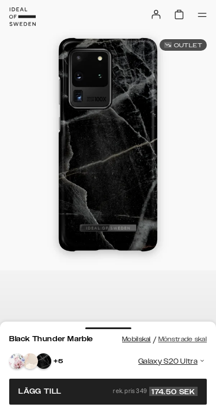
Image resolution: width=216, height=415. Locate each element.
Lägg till (108, 391)
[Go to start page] (22, 16)
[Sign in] (156, 14)
